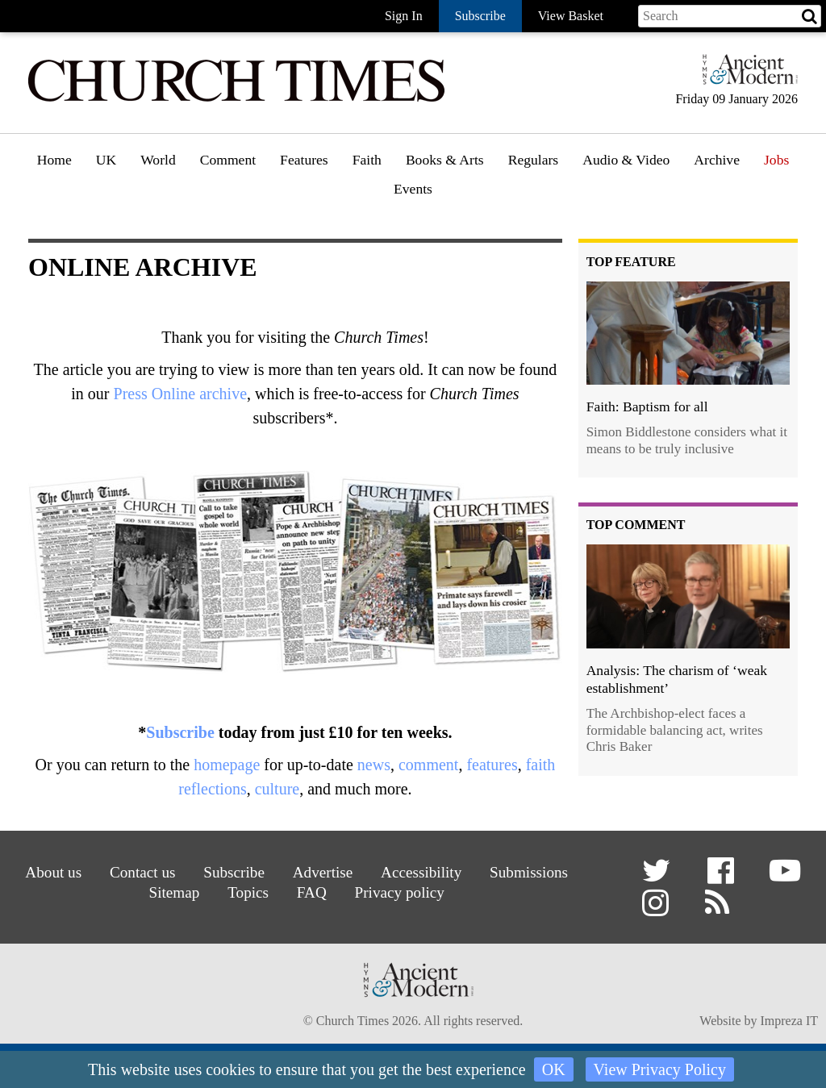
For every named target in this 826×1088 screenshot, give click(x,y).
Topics (248, 892)
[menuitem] (54, 166)
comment (428, 764)
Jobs (776, 160)
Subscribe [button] (480, 16)
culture (277, 789)
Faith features (396, 206)
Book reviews (450, 206)
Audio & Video (626, 160)
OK (553, 1069)
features (491, 764)
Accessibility (421, 872)
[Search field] (729, 16)
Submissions (529, 872)
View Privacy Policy (660, 1069)
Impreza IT (789, 1021)
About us (53, 872)
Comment (228, 160)
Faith (367, 160)
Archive (717, 160)
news (373, 764)
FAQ (312, 892)
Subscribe (180, 732)
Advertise (323, 872)
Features (304, 160)
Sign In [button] (404, 16)
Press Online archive (181, 393)
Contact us (143, 872)
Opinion (228, 206)
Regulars (533, 160)
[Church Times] (236, 99)
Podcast (605, 202)
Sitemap (173, 892)
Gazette (535, 206)
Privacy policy (399, 892)
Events (413, 189)
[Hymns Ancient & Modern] (745, 76)
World (158, 160)
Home (54, 160)
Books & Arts (445, 160)
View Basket (570, 16)
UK (106, 160)
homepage (227, 764)
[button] (658, 876)
